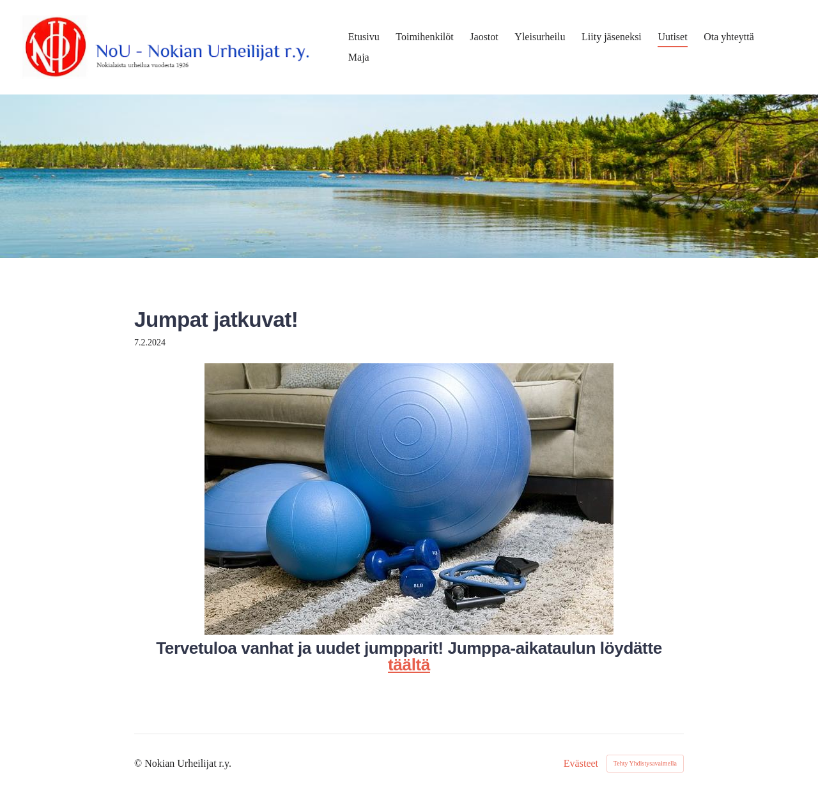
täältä (409, 664)
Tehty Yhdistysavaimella (645, 763)
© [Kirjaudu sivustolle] (139, 763)
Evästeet (581, 763)
